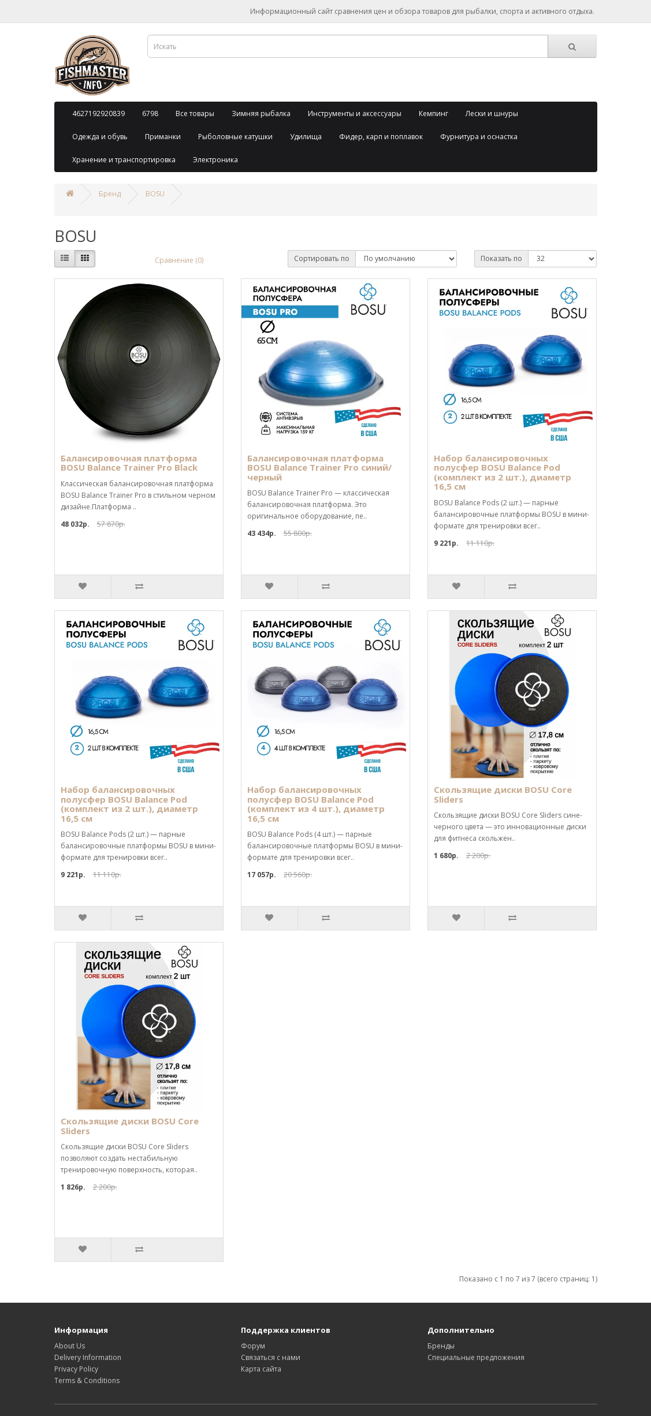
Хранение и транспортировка (124, 160)
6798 (150, 113)
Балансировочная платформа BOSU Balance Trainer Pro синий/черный (319, 467)
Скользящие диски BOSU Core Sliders (503, 794)
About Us (69, 1346)
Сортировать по (321, 258)
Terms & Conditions (87, 1380)
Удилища (306, 136)
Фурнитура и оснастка (479, 136)
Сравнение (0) (179, 260)
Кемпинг (433, 113)
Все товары (195, 113)
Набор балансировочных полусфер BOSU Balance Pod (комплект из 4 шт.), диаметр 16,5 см (316, 804)
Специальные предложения (475, 1357)
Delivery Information (87, 1357)
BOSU (155, 194)
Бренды (441, 1346)
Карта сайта (261, 1369)
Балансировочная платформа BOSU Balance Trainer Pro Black (129, 463)
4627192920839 (98, 113)
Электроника (215, 160)
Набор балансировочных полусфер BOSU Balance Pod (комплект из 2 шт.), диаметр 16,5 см (502, 472)
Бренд (110, 194)
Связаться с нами (270, 1357)
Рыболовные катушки (235, 136)
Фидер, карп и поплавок (381, 136)
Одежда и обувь (100, 136)
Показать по (501, 258)
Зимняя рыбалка (261, 113)
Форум (253, 1346)
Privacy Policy (76, 1369)
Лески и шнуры (492, 113)
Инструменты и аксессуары (354, 113)
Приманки (163, 136)
